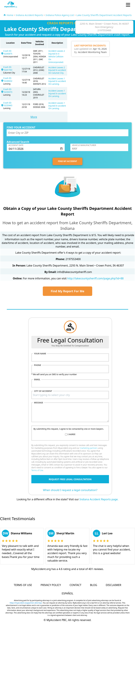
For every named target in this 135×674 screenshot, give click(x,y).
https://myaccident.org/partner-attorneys (26, 603)
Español (67, 593)
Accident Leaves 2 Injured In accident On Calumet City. (57, 70)
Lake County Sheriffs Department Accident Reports (104, 15)
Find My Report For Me (67, 291)
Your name (40, 354)
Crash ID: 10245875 (7, 52)
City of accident (43, 391)
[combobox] (70, 395)
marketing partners (88, 448)
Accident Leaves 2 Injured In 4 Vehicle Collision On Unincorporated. (56, 56)
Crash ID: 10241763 (7, 68)
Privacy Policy (51, 585)
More (34, 117)
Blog (93, 585)
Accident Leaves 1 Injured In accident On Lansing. (57, 81)
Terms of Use (37, 470)
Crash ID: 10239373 (7, 90)
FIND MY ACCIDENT (67, 161)
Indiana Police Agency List (60, 15)
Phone (37, 365)
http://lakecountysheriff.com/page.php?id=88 (95, 278)
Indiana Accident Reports (29, 15)
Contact (75, 585)
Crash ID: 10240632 (7, 79)
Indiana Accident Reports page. (99, 499)
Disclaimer (113, 585)
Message (38, 403)
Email (37, 380)
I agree (71, 434)
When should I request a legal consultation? (70, 490)
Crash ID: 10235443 (7, 104)
